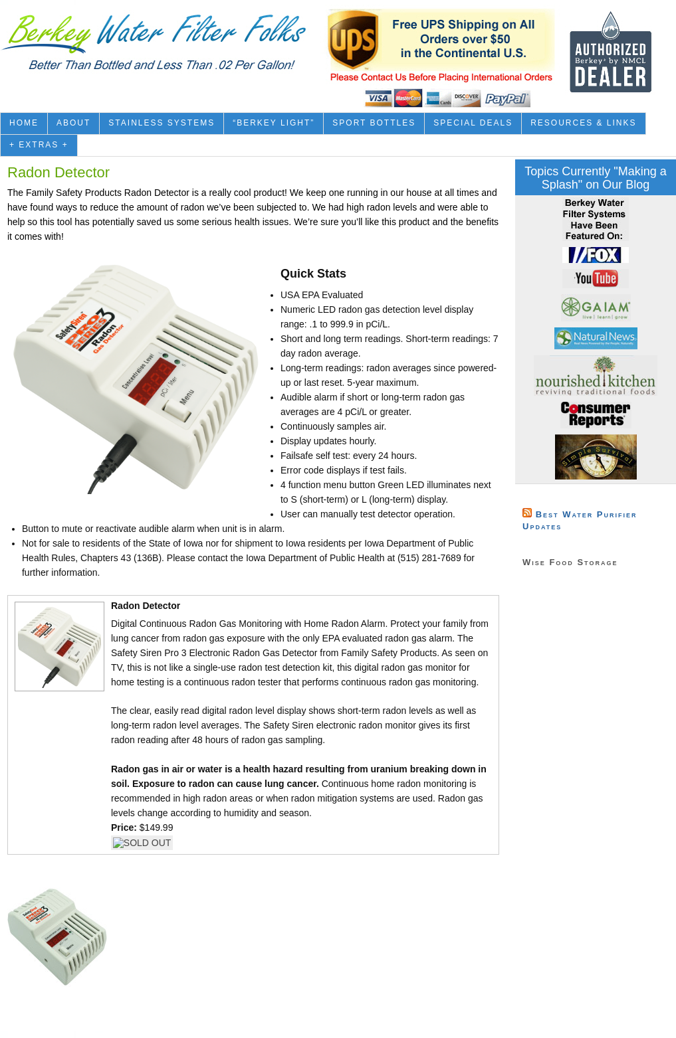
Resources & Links (583, 123)
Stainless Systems (161, 123)
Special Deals (472, 123)
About (73, 123)
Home (24, 123)
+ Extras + (38, 144)
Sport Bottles (373, 123)
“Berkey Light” (273, 123)
